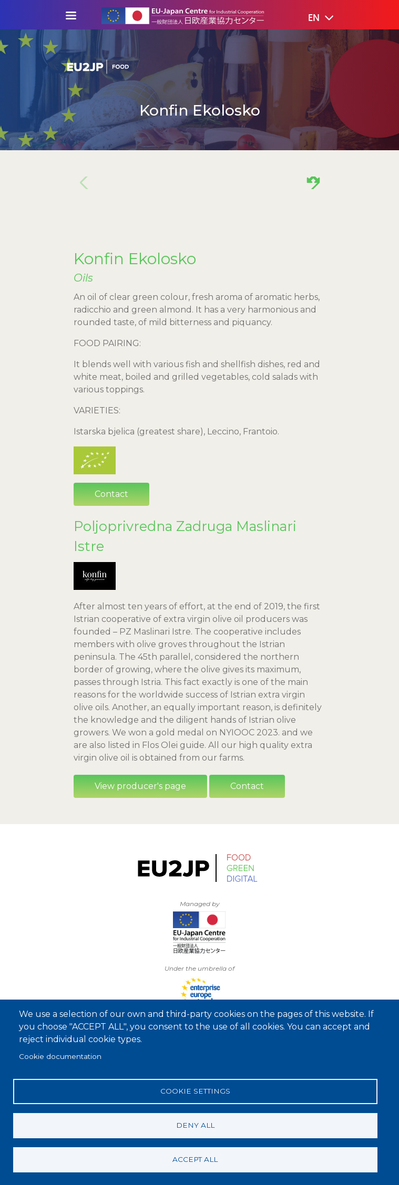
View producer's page (140, 786)
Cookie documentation (60, 1056)
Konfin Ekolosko (135, 258)
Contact (111, 494)
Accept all (195, 1159)
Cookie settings (195, 1091)
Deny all (195, 1125)
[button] (313, 18)
